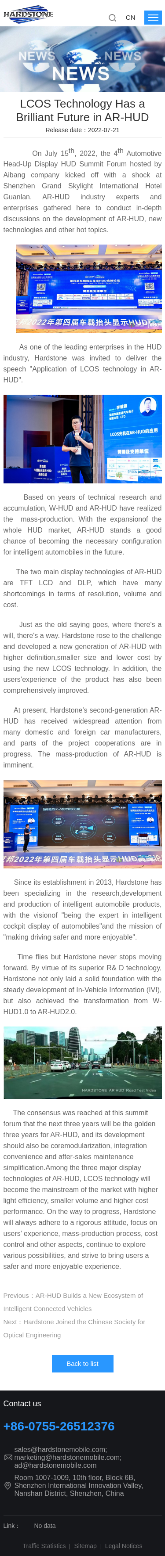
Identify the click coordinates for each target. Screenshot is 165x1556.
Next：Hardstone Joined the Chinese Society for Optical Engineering (75, 1328)
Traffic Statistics (44, 1545)
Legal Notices (124, 1545)
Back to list (82, 1363)
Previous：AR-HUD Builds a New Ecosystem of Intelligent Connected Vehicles (73, 1302)
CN (131, 17)
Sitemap (85, 1545)
